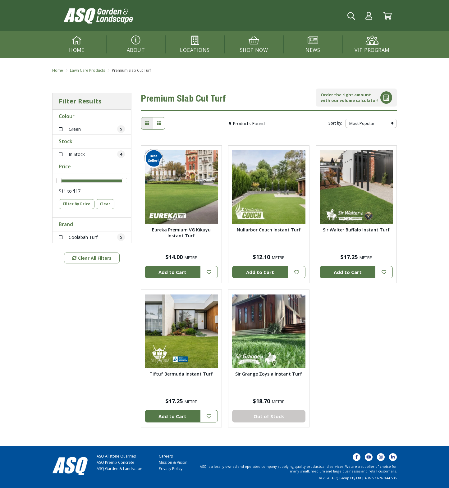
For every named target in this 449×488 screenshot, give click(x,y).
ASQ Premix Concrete (115, 462)
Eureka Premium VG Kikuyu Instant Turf (181, 233)
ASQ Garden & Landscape (119, 468)
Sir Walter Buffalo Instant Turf (356, 230)
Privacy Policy (170, 468)
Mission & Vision (173, 462)
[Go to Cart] (387, 16)
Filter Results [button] (80, 101)
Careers (166, 456)
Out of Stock (269, 416)
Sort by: (335, 123)
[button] (369, 16)
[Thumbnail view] (147, 123)
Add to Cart (172, 272)
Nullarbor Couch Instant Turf (269, 230)
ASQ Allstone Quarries (116, 456)
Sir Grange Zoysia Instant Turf (268, 374)
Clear (105, 204)
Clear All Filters (92, 258)
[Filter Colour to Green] (92, 129)
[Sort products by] (371, 123)
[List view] (159, 123)
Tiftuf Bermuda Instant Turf (181, 374)
